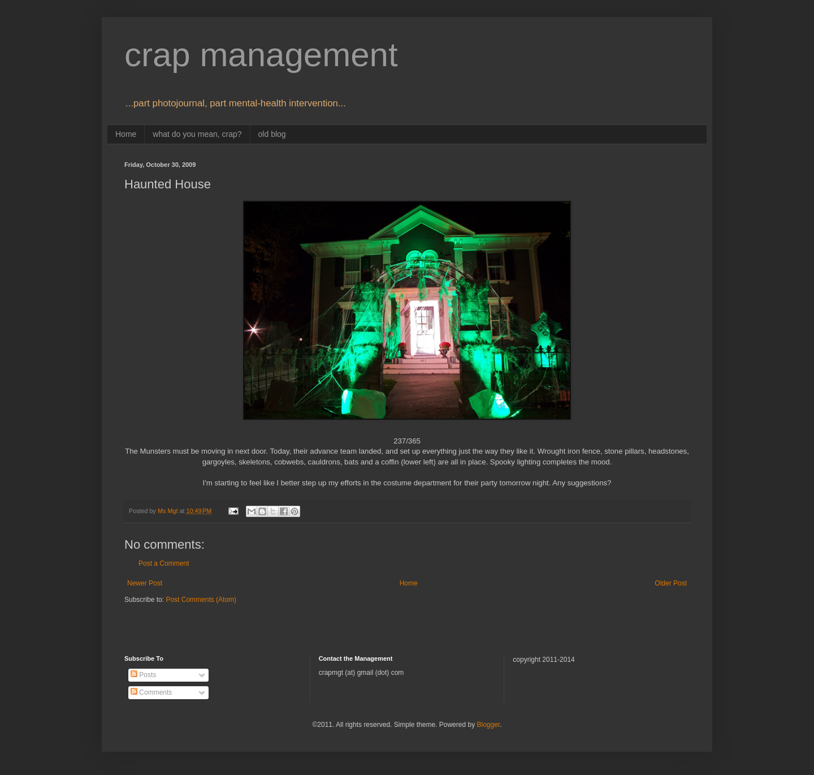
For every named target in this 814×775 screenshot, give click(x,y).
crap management (261, 55)
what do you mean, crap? (197, 134)
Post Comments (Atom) (201, 600)
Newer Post (144, 583)
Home (125, 134)
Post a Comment (163, 563)
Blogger (488, 725)
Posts (143, 675)
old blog (272, 134)
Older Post (671, 583)
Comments (151, 692)
